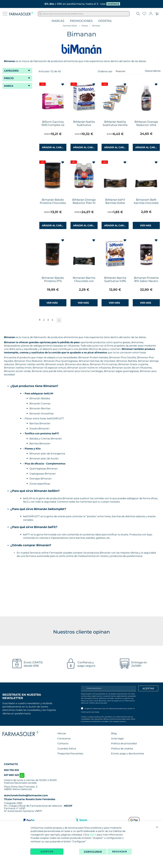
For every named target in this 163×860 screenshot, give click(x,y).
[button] (63, 84)
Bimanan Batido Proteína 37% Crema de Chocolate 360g (53, 282)
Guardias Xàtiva (66, 748)
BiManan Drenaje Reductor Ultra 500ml (146, 125)
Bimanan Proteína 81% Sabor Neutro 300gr (146, 281)
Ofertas (105, 20)
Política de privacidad (98, 703)
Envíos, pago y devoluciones (127, 753)
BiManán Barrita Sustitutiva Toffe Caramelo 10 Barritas (115, 282)
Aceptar (47, 851)
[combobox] (84, 13)
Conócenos (64, 738)
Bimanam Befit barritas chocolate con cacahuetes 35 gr (146, 204)
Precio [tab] (9, 78)
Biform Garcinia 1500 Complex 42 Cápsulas (52, 125)
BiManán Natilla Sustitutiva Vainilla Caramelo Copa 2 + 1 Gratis (115, 126)
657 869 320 (14, 774)
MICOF (68, 805)
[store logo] (21, 14)
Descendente (153, 70)
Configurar (93, 851)
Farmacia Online (70, 26)
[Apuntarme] (148, 688)
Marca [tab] (8, 85)
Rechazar (119, 851)
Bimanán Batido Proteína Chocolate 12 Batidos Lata (53, 203)
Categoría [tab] (11, 70)
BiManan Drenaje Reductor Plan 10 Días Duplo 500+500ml (84, 204)
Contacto (62, 743)
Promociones (81, 20)
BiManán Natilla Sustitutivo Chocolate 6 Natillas (84, 125)
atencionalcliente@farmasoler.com (26, 795)
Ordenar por (105, 71)
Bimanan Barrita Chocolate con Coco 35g (84, 281)
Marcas (58, 20)
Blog (114, 733)
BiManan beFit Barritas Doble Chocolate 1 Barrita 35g (115, 204)
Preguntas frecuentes (70, 753)
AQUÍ (93, 834)
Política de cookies (122, 748)
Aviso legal (117, 738)
